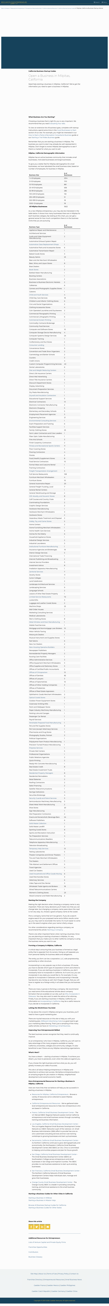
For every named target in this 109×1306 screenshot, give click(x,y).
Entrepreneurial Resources (54, 1282)
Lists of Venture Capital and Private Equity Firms (47, 1245)
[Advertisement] (54, 26)
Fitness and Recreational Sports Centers (44, 448)
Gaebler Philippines (67, 1288)
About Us (42, 1276)
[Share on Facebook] (31, 1229)
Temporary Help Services (38, 851)
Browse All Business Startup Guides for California (47, 1208)
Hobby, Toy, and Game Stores (40, 524)
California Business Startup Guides (85, 8)
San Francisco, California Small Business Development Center (55, 1173)
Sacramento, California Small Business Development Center (55, 1143)
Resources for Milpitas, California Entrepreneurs (50, 1097)
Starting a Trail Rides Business (43, 140)
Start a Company (6, 8)
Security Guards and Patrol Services (43, 801)
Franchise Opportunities (38, 1250)
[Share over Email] (47, 1229)
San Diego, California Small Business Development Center (54, 1157)
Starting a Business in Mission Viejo (42, 1203)
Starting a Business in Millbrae (40, 1200)
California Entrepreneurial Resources (46, 1106)
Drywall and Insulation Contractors (42, 398)
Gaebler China (71, 1294)
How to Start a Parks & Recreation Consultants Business (50, 137)
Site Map (34, 1276)
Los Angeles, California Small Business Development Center (55, 1126)
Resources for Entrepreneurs (22, 8)
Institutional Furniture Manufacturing (43, 549)
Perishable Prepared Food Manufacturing (45, 725)
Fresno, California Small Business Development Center (53, 1115)
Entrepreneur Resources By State (42, 8)
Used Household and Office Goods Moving (45, 876)
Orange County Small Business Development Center (52, 1185)
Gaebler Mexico (53, 1288)
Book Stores (33, 272)
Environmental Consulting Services (42, 423)
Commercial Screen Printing (40, 322)
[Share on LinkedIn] (42, 1229)
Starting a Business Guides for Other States (45, 1210)
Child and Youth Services (38, 297)
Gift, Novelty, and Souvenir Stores (42, 499)
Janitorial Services (36, 574)
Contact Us (74, 1276)
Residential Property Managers (41, 775)
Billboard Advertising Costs (51, 1024)
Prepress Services (36, 750)
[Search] (96, 2)
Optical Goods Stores (37, 700)
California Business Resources (63, 8)
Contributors (33, 1254)
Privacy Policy (63, 1276)
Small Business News (73, 1282)
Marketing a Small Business (59, 1028)
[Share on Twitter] (36, 1229)
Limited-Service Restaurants (40, 599)
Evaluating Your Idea (57, 126)
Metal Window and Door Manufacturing (44, 624)
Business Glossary (35, 1259)
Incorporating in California (50, 1004)
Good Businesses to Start (66, 133)
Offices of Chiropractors (38, 675)
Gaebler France (40, 1288)
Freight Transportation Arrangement (43, 473)
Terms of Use (52, 1276)
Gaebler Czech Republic (41, 1294)
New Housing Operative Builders (41, 650)
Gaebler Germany (58, 1294)
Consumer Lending (36, 348)
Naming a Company (55, 932)
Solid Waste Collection (37, 826)
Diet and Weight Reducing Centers (42, 373)
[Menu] (104, 2)
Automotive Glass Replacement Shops (44, 247)
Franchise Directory (34, 1282)
